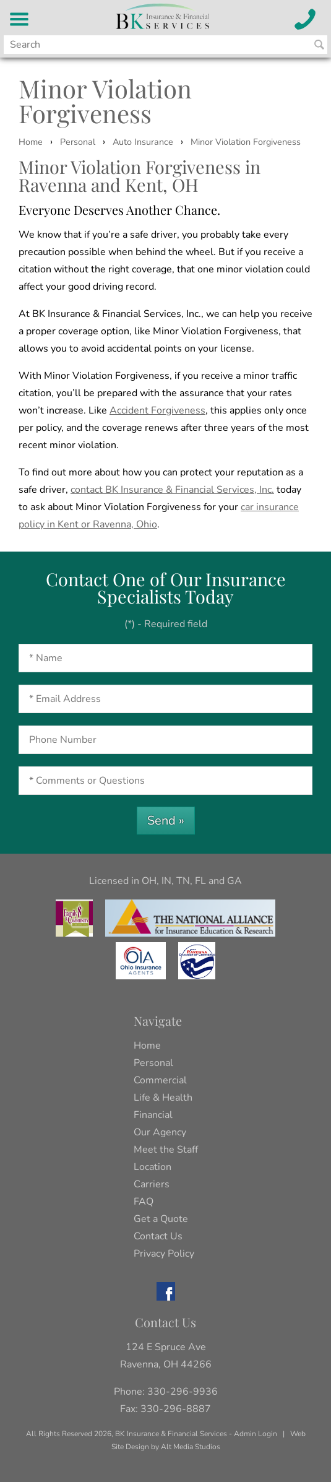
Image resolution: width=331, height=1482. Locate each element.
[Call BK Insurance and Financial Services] (305, 19)
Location (152, 1167)
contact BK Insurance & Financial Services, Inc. (172, 489)
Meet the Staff (166, 1149)
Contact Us (158, 1236)
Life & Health (163, 1097)
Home (31, 142)
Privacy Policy (164, 1253)
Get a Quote (161, 1219)
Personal (77, 142)
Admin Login (255, 1434)
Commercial (160, 1080)
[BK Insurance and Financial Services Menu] (19, 19)
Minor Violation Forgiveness (246, 142)
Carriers (152, 1184)
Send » (165, 820)
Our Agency (160, 1132)
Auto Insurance (143, 142)
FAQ (143, 1201)
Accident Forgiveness (157, 410)
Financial (153, 1115)
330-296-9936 (182, 1391)
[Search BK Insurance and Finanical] (319, 44)
